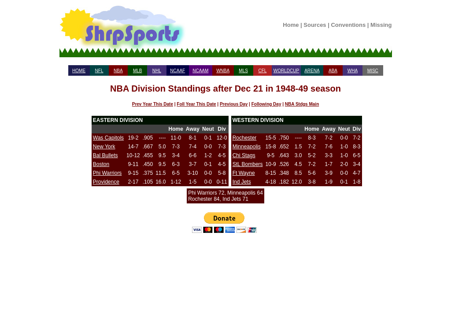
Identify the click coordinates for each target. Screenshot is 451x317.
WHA (352, 70)
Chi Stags (244, 155)
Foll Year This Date (196, 104)
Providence (106, 182)
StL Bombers (248, 164)
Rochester (245, 138)
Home (291, 25)
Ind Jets (242, 182)
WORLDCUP (286, 70)
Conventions (348, 25)
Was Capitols (108, 138)
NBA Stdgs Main (302, 104)
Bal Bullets (105, 155)
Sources (314, 25)
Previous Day (234, 104)
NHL (156, 70)
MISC (372, 70)
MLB (137, 70)
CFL (262, 70)
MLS (243, 70)
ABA (333, 70)
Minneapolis (247, 147)
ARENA (311, 70)
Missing (381, 25)
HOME (78, 70)
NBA (118, 70)
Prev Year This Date (152, 104)
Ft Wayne (244, 173)
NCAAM (200, 70)
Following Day (266, 104)
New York (104, 147)
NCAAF (177, 70)
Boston (101, 164)
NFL (99, 70)
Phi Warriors (107, 173)
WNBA (222, 70)
